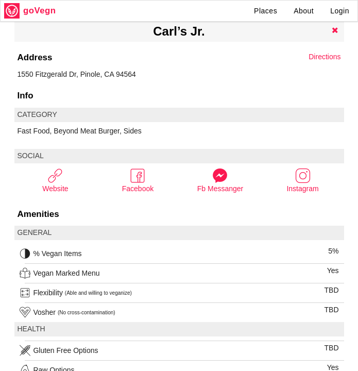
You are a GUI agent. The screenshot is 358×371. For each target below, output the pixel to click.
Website (55, 180)
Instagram (302, 180)
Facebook (138, 180)
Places (265, 11)
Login (339, 11)
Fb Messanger (220, 180)
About (304, 11)
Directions (324, 57)
